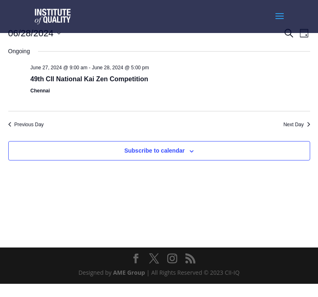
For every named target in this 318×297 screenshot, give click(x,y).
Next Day (296, 124)
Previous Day (26, 124)
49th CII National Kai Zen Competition (89, 78)
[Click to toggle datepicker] (34, 33)
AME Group (129, 272)
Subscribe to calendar (154, 150)
